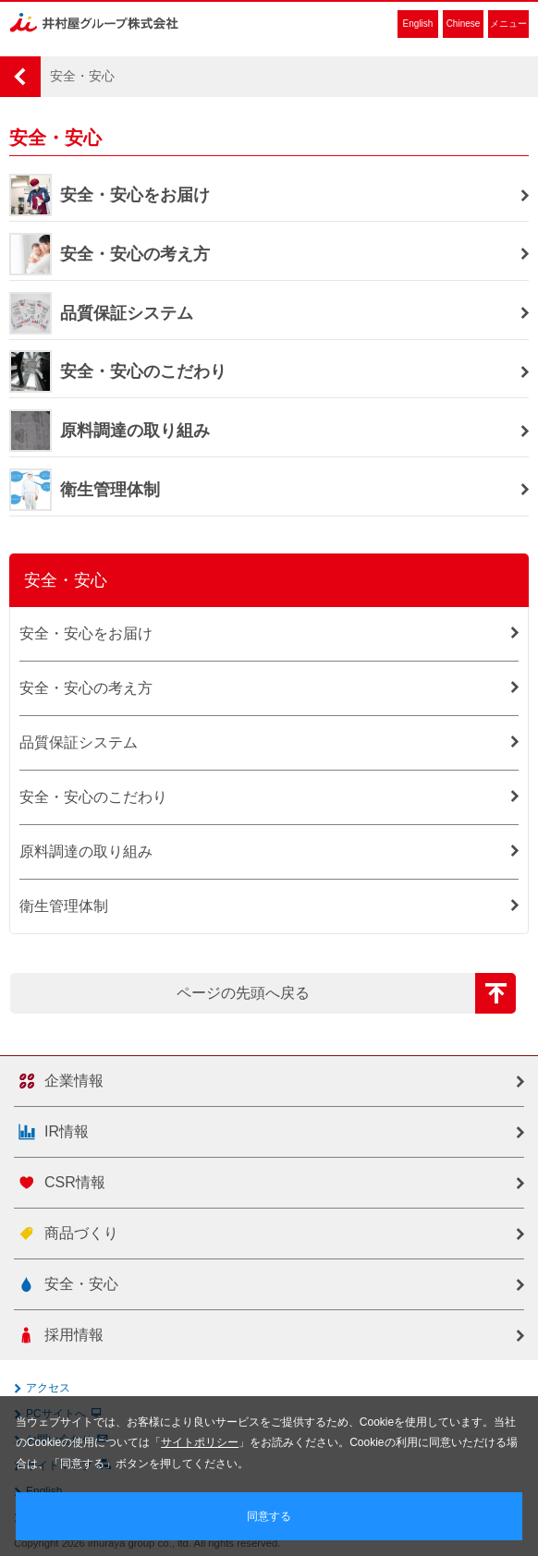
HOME (20, 77)
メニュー (508, 23)
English (418, 23)
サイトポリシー (199, 1442)
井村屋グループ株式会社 (93, 22)
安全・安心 (65, 580)
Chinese (463, 23)
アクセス (48, 1387)
